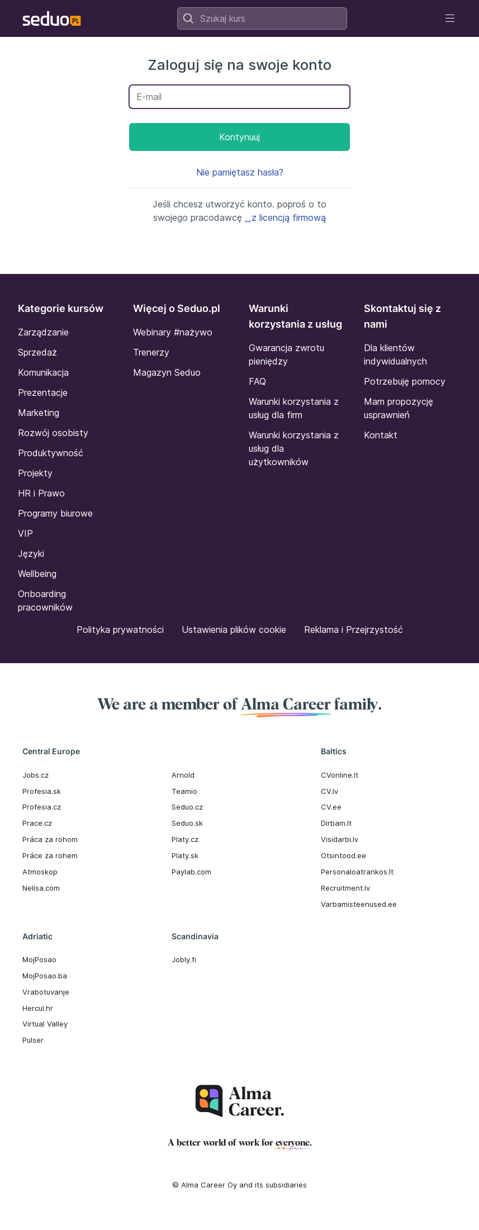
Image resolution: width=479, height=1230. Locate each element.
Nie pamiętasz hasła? (239, 172)
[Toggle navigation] (450, 18)
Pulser (33, 1039)
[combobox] (262, 18)
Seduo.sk (187, 823)
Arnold (183, 774)
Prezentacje (43, 392)
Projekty (35, 473)
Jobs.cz (35, 774)
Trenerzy (151, 352)
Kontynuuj (239, 137)
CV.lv (329, 791)
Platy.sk (185, 855)
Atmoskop (40, 871)
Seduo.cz (187, 806)
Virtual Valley (45, 1023)
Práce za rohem (50, 855)
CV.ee (331, 806)
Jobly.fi (184, 959)
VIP (25, 533)
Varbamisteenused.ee (359, 904)
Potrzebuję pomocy (404, 381)
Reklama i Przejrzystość (353, 629)
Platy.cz (185, 839)
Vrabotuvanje (45, 991)
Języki (31, 553)
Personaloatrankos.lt (357, 871)
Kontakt (380, 435)
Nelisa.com (41, 887)
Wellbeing (37, 573)
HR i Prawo (41, 493)
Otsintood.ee (343, 855)
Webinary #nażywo (172, 332)
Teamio (184, 791)
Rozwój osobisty (53, 432)
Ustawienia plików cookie (234, 629)
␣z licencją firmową (285, 217)
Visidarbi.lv (339, 839)
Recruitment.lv (345, 887)
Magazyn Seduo (167, 372)
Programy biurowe (55, 513)
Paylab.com (191, 871)
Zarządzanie (43, 332)
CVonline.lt (339, 774)
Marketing (38, 412)
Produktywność (50, 452)
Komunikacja (43, 372)
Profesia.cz (41, 806)
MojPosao (39, 959)
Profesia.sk (41, 791)
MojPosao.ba (44, 975)
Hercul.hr (37, 1008)
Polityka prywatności (120, 629)
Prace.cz (37, 823)
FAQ (257, 381)
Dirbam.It (336, 823)
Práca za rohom (50, 839)
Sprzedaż (37, 352)
